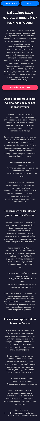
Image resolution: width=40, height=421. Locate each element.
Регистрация (10, 3)
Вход (29, 3)
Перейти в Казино (20, 88)
